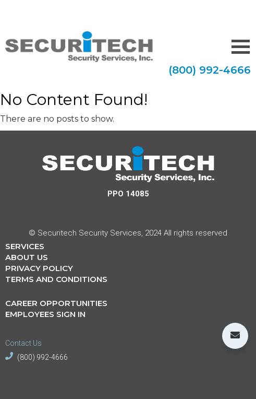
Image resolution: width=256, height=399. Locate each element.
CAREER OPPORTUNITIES (56, 303)
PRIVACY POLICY (39, 268)
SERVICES (24, 246)
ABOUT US (26, 257)
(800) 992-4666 (209, 70)
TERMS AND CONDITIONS (56, 279)
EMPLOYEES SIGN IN (45, 314)
